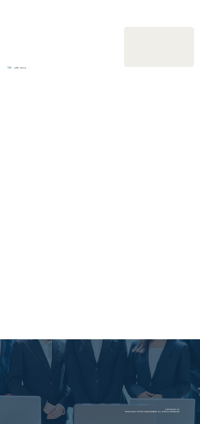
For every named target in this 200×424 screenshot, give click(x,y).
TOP (9, 67)
